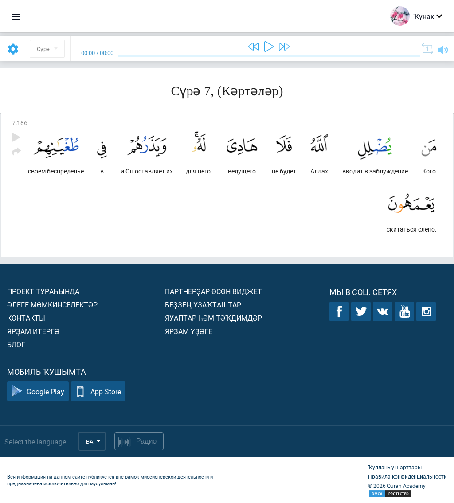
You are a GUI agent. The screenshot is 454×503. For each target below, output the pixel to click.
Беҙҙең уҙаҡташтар (203, 304)
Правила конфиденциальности (407, 476)
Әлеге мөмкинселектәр (52, 304)
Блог (16, 344)
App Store (98, 391)
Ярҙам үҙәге (188, 331)
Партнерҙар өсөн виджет (213, 291)
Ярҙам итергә (33, 331)
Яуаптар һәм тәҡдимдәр (213, 317)
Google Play (38, 391)
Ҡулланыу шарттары (395, 467)
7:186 (19, 122)
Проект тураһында (43, 291)
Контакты (26, 317)
